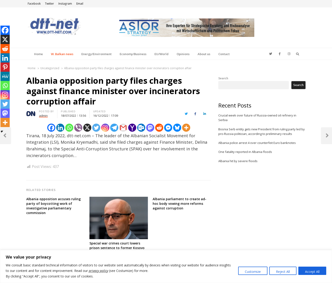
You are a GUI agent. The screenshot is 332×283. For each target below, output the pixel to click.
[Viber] (78, 128)
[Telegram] (114, 128)
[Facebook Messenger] (168, 128)
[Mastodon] (150, 128)
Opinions (183, 54)
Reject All (283, 271)
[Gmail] (123, 128)
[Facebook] (51, 128)
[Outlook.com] (141, 128)
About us (204, 54)
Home (38, 54)
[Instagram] (105, 128)
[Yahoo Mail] (132, 128)
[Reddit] (159, 128)
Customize (253, 271)
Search (223, 78)
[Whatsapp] (69, 128)
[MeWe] (5, 76)
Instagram (65, 4)
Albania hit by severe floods (238, 161)
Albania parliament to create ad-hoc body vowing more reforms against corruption (179, 203)
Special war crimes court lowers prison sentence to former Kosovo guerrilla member (117, 248)
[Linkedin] (60, 128)
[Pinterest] (5, 67)
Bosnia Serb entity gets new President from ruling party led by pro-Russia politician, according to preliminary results (261, 131)
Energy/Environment (96, 54)
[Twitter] (96, 128)
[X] (87, 128)
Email (79, 4)
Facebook (34, 4)
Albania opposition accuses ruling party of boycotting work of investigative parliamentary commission (53, 206)
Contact (224, 54)
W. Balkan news (62, 54)
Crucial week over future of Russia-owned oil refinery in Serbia (257, 117)
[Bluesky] (177, 128)
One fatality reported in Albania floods (245, 152)
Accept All (312, 271)
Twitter (49, 4)
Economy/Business (133, 54)
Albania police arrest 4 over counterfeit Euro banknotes (257, 143)
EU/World (161, 54)
